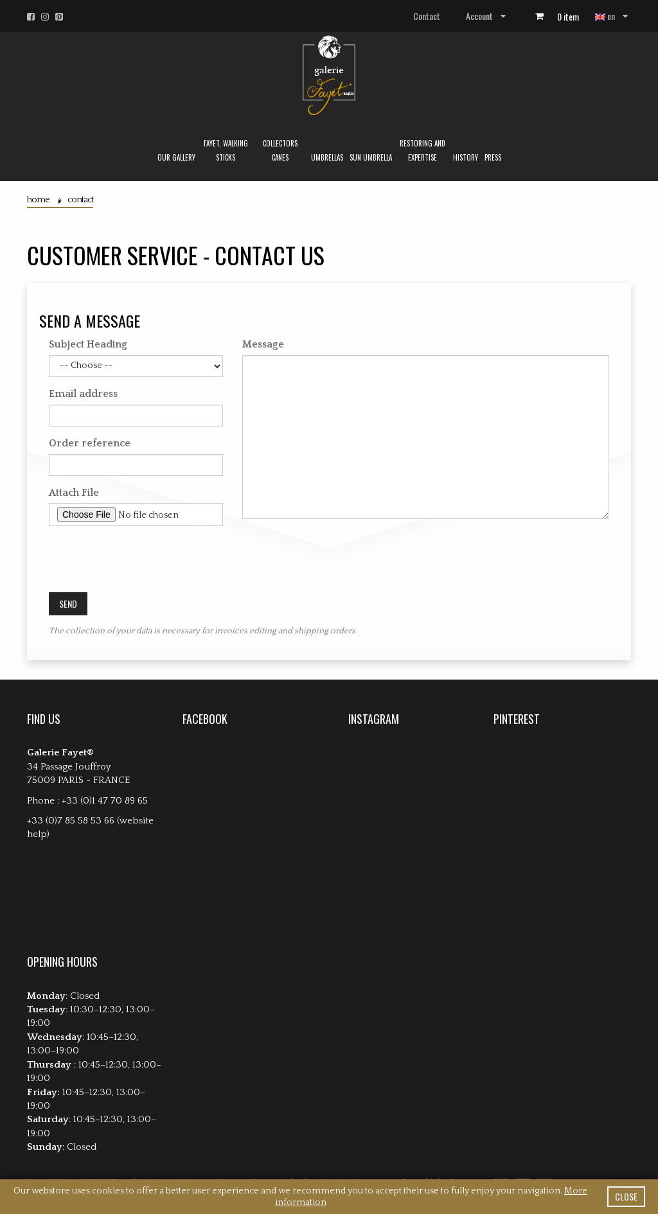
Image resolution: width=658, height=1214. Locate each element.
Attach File (74, 492)
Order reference (89, 443)
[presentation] (146, 561)
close (626, 1196)
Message (263, 344)
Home (38, 200)
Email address (83, 394)
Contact (426, 15)
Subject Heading (88, 344)
